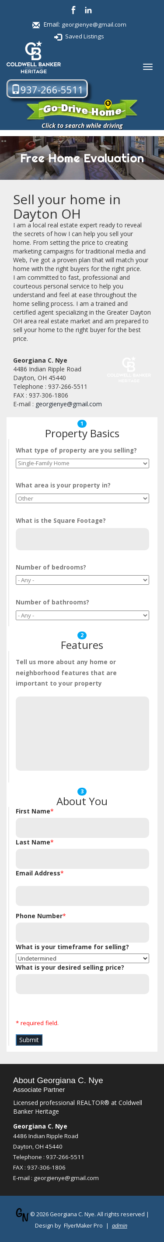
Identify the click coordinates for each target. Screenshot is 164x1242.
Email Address (38, 873)
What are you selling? (76, 450)
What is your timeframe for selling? (72, 947)
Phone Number (39, 916)
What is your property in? (63, 485)
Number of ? (51, 567)
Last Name (33, 842)
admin (119, 1225)
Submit (29, 1040)
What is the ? (61, 521)
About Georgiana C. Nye (58, 1080)
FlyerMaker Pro (83, 1225)
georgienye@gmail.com (94, 24)
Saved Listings (84, 36)
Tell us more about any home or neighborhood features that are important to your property (66, 672)
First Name (33, 811)
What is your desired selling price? (70, 967)
